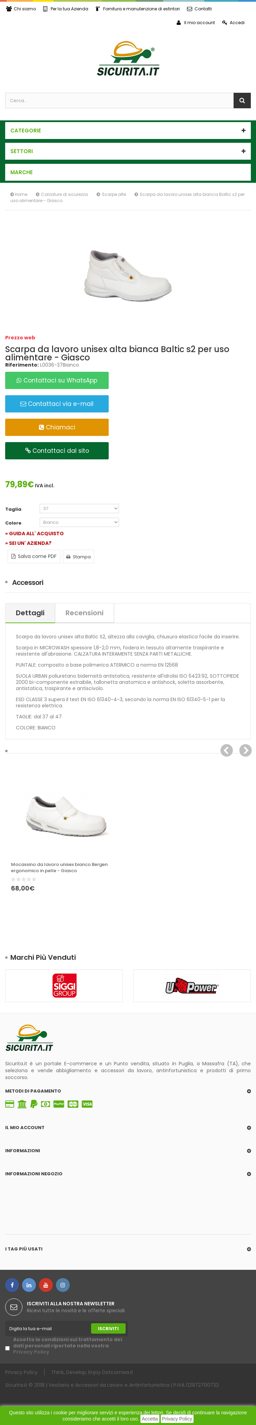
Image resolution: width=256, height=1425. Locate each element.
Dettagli (30, 613)
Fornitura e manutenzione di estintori (138, 9)
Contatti (199, 9)
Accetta (150, 1419)
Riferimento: (22, 365)
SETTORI (21, 151)
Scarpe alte (114, 194)
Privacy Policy (177, 1419)
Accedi (233, 23)
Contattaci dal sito (57, 451)
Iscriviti (108, 1329)
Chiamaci (57, 427)
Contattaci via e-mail (56, 404)
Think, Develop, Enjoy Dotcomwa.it (92, 1372)
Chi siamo (21, 9)
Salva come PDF (34, 556)
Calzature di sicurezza (64, 194)
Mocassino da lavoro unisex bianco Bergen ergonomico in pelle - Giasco (59, 867)
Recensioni (85, 613)
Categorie (25, 130)
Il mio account (196, 23)
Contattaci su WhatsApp (57, 380)
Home (18, 194)
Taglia (13, 509)
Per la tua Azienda (65, 9)
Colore (13, 523)
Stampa (78, 557)
